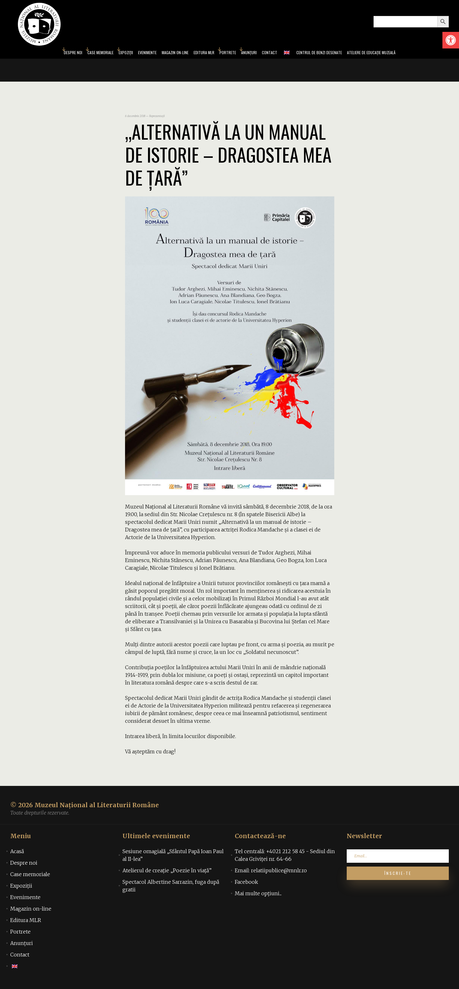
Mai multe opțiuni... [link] (258, 895)
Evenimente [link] (131, 53)
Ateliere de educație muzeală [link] (399, 53)
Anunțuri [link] (255, 53)
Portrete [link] (229, 53)
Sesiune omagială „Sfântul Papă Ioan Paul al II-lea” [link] (173, 857)
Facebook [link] (246, 884)
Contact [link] (279, 53)
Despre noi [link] (40, 53)
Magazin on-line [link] (165, 53)
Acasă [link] (17, 853)
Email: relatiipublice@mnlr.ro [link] (271, 872)
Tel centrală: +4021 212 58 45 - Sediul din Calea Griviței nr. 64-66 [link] (285, 857)
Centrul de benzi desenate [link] (335, 53)
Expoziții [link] (105, 53)
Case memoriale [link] (74, 53)
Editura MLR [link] (201, 53)
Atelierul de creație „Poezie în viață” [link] (166, 872)
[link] (450, 40)
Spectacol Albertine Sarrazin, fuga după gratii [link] (170, 888)
